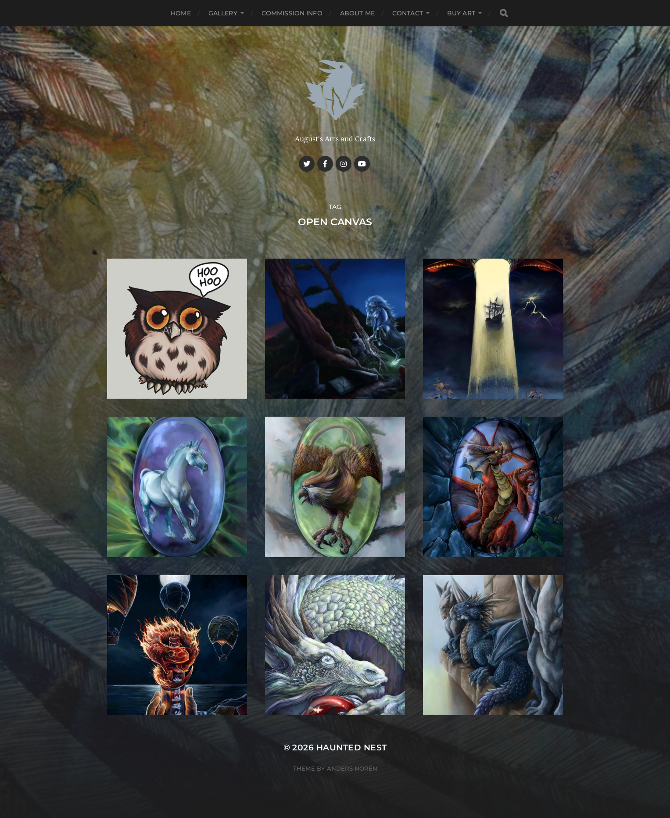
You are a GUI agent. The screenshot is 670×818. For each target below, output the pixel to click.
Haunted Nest (351, 747)
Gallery (222, 13)
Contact (407, 13)
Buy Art (461, 13)
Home (181, 13)
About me (357, 13)
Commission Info (292, 13)
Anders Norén (352, 768)
